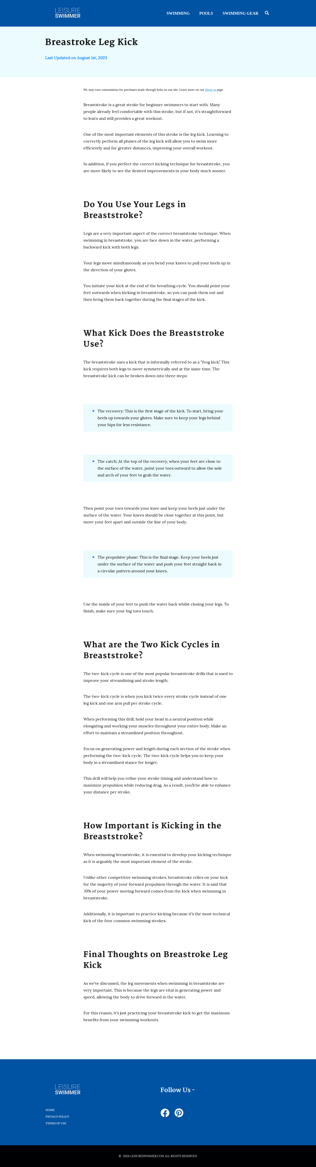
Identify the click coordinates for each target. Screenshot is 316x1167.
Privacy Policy (57, 1116)
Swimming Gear (240, 13)
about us (210, 90)
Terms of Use (56, 1123)
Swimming (178, 13)
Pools (206, 13)
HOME (50, 1110)
